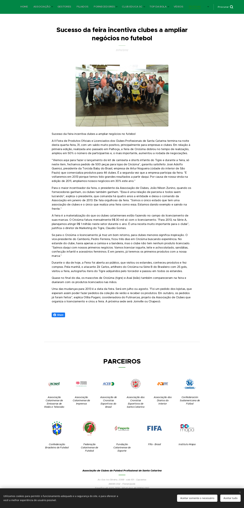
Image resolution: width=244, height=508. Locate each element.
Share (58, 315)
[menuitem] (143, 7)
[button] (225, 7)
